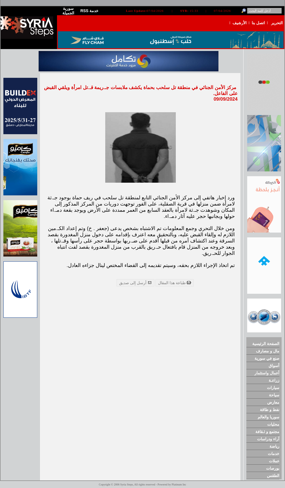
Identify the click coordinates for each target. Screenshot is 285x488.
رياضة (274, 446)
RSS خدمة (89, 10)
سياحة (274, 395)
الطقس (273, 475)
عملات (274, 461)
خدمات (273, 453)
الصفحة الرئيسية (265, 343)
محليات (273, 424)
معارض (273, 402)
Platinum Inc (179, 484)
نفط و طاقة (269, 409)
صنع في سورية (267, 358)
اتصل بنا (258, 23)
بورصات (272, 468)
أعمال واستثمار (267, 373)
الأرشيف (240, 23)
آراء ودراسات (268, 439)
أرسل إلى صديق (135, 283)
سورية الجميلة (68, 10)
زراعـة (274, 380)
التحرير (277, 23)
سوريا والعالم (268, 417)
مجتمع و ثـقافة (267, 431)
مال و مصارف (267, 351)
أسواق (274, 365)
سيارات (273, 387)
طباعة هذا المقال (174, 283)
